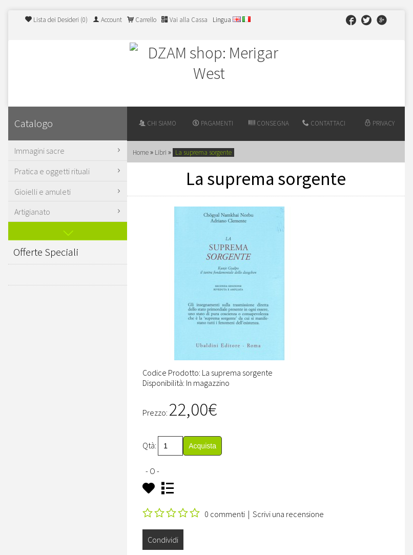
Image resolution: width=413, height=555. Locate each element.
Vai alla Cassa (184, 19)
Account (107, 19)
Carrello (141, 19)
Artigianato (68, 212)
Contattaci (323, 123)
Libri (161, 152)
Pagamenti (213, 123)
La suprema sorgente (203, 152)
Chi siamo (157, 123)
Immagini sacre (68, 151)
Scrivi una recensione (288, 514)
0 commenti (224, 514)
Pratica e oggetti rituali (68, 171)
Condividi (163, 540)
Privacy (379, 123)
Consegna (269, 123)
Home (141, 152)
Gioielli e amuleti (68, 192)
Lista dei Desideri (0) (56, 19)
